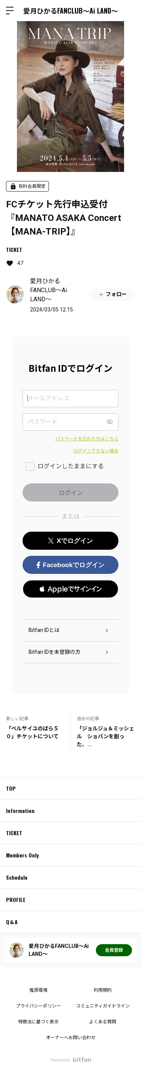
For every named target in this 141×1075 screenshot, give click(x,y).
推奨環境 (38, 990)
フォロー (112, 294)
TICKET (14, 249)
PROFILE (16, 899)
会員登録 (114, 950)
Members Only (22, 855)
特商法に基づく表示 (38, 1021)
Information (20, 810)
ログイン (129, 11)
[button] (70, 589)
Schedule (16, 877)
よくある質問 (102, 1021)
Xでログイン (70, 540)
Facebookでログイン (70, 565)
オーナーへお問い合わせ (71, 1037)
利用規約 (103, 990)
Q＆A (12, 922)
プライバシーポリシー (38, 1006)
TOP (11, 788)
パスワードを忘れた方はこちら (86, 439)
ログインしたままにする (71, 466)
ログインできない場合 (95, 451)
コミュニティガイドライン (103, 1006)
